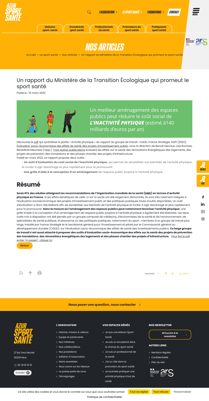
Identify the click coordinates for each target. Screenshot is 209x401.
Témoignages (67, 376)
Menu (196, 12)
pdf (36, 142)
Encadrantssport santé (77, 28)
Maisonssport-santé (49, 28)
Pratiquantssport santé (159, 28)
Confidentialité (160, 357)
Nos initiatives (67, 342)
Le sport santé (49, 55)
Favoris (184, 273)
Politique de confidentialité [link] (104, 397)
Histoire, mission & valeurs (73, 332)
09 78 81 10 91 (23, 365)
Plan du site (158, 362)
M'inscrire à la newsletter (170, 334)
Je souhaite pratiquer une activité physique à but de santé (120, 376)
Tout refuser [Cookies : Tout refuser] (161, 392)
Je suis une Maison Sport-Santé (120, 335)
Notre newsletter (68, 361)
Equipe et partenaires (71, 337)
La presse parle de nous (72, 371)
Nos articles (69, 55)
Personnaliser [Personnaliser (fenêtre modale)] (182, 392)
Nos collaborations (69, 347)
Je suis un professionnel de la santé (120, 354)
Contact (174, 12)
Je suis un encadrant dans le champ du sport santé (120, 344)
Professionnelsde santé (104, 28)
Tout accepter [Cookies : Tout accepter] (139, 392)
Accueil (31, 55)
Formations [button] (154, 12)
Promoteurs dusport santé (131, 28)
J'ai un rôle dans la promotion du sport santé (119, 364)
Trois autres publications (69, 150)
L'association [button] (107, 12)
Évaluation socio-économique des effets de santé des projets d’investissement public (72, 146)
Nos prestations (68, 351)
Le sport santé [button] (131, 12)
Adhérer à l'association (72, 356)
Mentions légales (161, 352)
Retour (24, 245)
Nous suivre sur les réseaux (74, 366)
